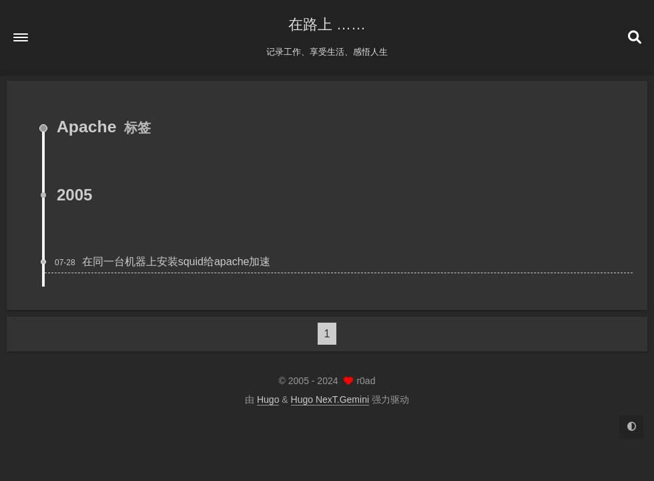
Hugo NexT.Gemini (330, 399)
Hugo (268, 399)
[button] (21, 37)
